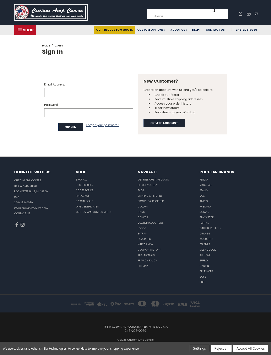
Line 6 (203, 282)
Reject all (221, 348)
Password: (51, 105)
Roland (204, 212)
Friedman (205, 206)
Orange (205, 233)
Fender (204, 179)
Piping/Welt (83, 196)
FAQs (141, 190)
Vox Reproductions (151, 222)
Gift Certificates (87, 206)
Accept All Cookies (251, 348)
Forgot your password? (102, 125)
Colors (143, 206)
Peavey (204, 190)
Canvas (143, 217)
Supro (204, 260)
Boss (203, 276)
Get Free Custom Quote (114, 30)
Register (158, 201)
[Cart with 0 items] (256, 13)
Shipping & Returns (150, 196)
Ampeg (204, 201)
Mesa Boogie (208, 249)
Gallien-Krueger (210, 228)
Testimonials (146, 255)
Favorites (144, 239)
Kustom (205, 255)
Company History (149, 249)
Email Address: (54, 84)
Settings (199, 348)
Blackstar (207, 217)
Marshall (206, 185)
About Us (178, 30)
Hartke (204, 222)
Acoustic (206, 239)
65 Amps (205, 244)
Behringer (206, 271)
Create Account (164, 123)
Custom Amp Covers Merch (94, 212)
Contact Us (215, 30)
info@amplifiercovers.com (31, 208)
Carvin (204, 266)
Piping (141, 212)
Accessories (84, 190)
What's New (145, 244)
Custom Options (151, 30)
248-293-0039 (246, 30)
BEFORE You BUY (148, 185)
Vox (202, 196)
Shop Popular (84, 185)
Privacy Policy (147, 260)
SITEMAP (143, 266)
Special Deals (84, 201)
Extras (142, 233)
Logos (142, 228)
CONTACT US (22, 213)
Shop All (81, 179)
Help (196, 30)
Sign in (142, 201)
